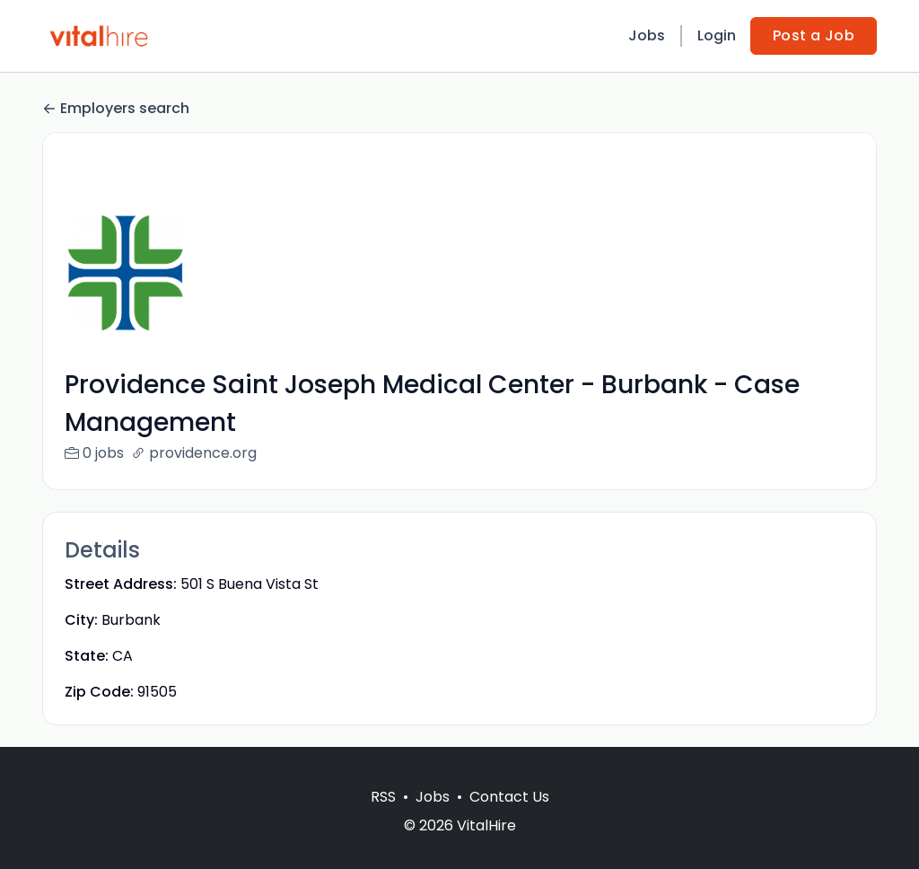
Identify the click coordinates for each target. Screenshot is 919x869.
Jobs (646, 35)
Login (716, 35)
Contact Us (509, 818)
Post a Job (813, 35)
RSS (383, 818)
